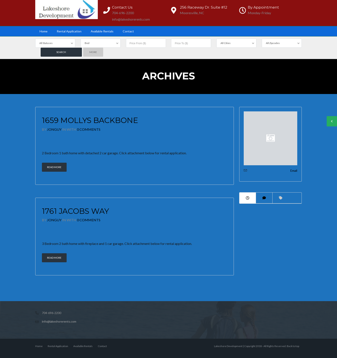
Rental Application (69, 31)
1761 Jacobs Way (75, 211)
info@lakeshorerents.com (59, 321)
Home (43, 31)
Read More (54, 167)
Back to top (293, 346)
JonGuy (54, 129)
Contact (128, 31)
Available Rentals (102, 31)
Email (293, 170)
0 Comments (88, 129)
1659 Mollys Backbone (90, 120)
